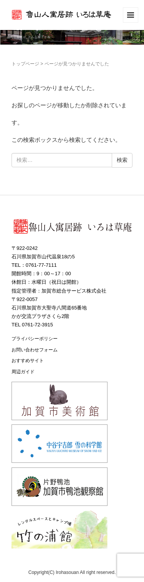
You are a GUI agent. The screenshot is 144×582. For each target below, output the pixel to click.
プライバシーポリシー (35, 338)
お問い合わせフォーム (35, 350)
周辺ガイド (23, 371)
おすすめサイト (28, 360)
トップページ (25, 64)
